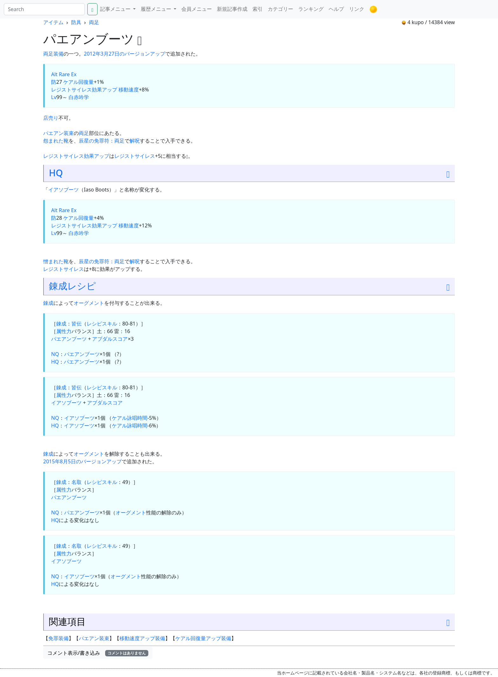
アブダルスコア (110, 338)
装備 (58, 53)
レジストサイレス (134, 155)
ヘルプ (336, 8)
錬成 (58, 285)
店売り (50, 117)
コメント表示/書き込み (97, 652)
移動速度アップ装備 (142, 638)
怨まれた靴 (56, 140)
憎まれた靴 (56, 261)
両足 (94, 22)
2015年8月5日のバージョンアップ (82, 461)
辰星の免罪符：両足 (101, 140)
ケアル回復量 (78, 81)
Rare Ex (68, 74)
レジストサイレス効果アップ (84, 89)
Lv (54, 97)
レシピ (81, 285)
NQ (55, 354)
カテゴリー (280, 8)
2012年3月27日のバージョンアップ (124, 53)
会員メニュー (196, 8)
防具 (76, 22)
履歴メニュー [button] (156, 8)
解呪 (135, 140)
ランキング (311, 8)
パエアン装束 (58, 133)
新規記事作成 (232, 8)
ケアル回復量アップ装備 (203, 638)
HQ (56, 172)
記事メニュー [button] (116, 8)
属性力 (63, 331)
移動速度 (128, 89)
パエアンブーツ (69, 338)
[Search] (44, 9)
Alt (54, 74)
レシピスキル (102, 323)
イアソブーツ (63, 189)
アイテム (53, 22)
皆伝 (76, 323)
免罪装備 (58, 638)
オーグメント (89, 302)
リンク (356, 8)
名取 (76, 482)
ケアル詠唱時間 (129, 417)
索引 (257, 8)
